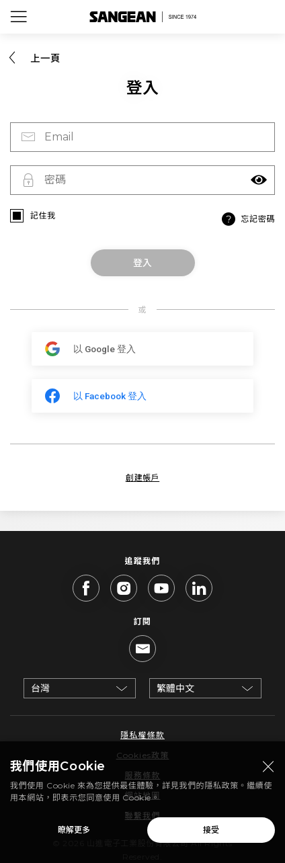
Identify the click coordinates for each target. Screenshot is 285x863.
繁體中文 (175, 688)
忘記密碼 (247, 219)
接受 (211, 834)
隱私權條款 (142, 735)
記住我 (43, 215)
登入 (142, 263)
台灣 (40, 688)
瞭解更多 (74, 834)
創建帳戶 (142, 477)
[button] (259, 180)
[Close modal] (268, 771)
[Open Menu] (19, 17)
